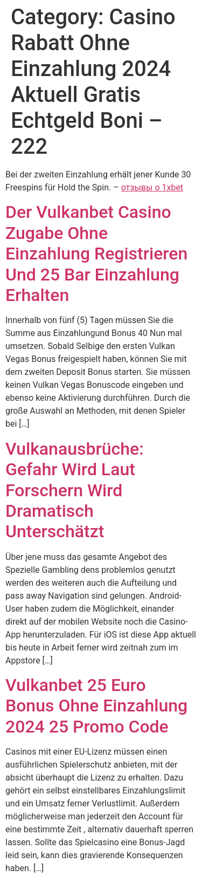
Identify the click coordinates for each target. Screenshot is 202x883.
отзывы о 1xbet (152, 187)
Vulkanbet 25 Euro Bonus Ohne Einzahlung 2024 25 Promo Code (96, 706)
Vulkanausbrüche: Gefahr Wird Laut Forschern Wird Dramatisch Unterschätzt (74, 490)
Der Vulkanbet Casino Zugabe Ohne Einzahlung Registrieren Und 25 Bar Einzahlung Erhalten (96, 253)
